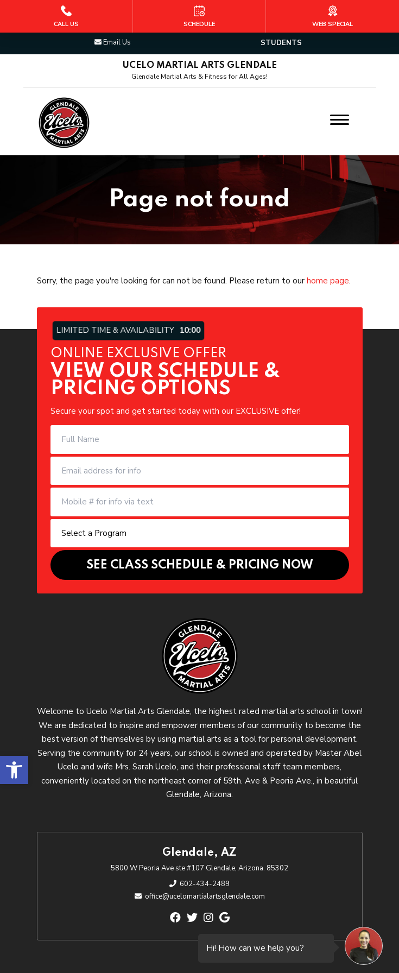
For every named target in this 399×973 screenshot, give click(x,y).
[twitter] (192, 918)
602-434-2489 (205, 884)
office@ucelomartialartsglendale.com (205, 896)
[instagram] (208, 918)
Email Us (117, 42)
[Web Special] (332, 16)
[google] (224, 918)
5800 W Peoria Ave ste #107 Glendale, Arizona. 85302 (199, 868)
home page (328, 280)
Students (281, 43)
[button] (14, 770)
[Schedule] (199, 16)
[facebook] (175, 918)
